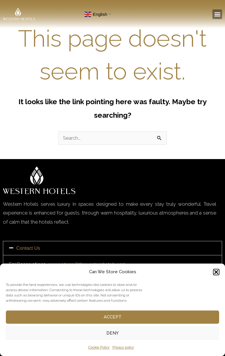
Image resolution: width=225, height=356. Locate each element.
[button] (216, 272)
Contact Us (28, 248)
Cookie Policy (99, 347)
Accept (113, 317)
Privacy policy (123, 347)
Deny (112, 333)
